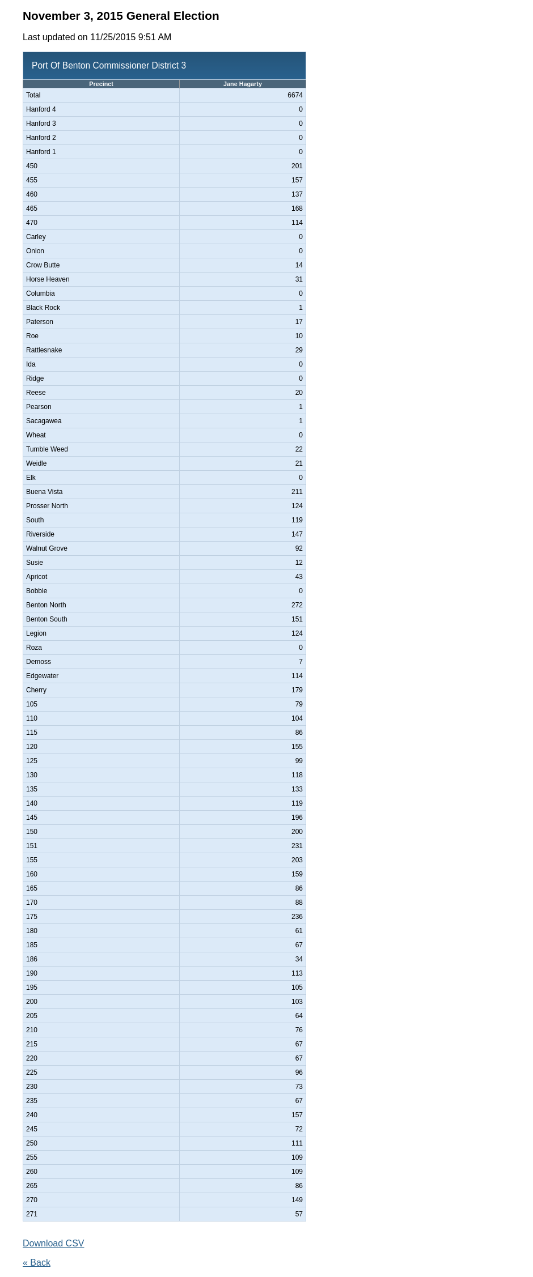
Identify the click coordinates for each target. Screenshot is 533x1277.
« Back (36, 1262)
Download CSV (53, 1243)
